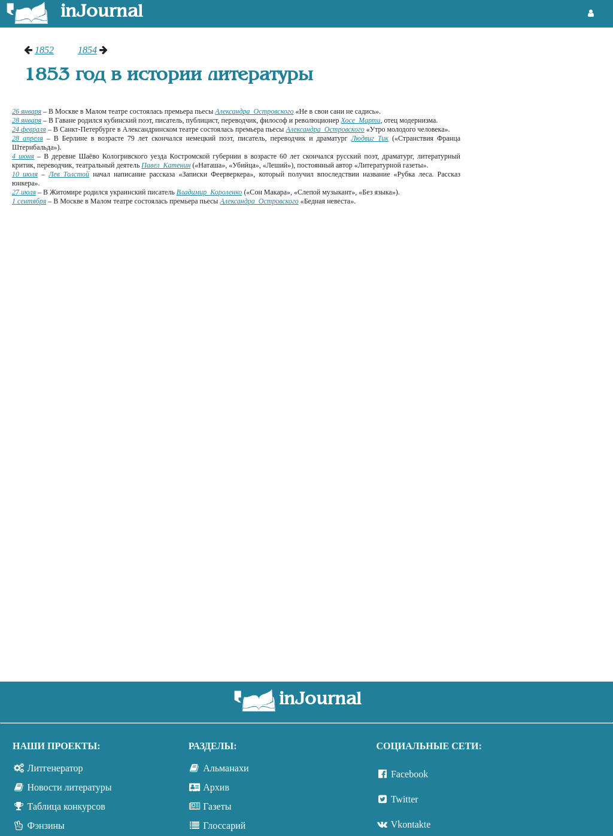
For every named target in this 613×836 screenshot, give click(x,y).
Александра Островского (254, 111)
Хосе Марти (361, 120)
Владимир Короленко (209, 192)
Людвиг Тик (370, 138)
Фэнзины (46, 825)
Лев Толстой (68, 174)
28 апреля (27, 138)
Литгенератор (55, 768)
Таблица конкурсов (66, 806)
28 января (26, 120)
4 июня (23, 156)
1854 (87, 50)
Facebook (409, 774)
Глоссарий (224, 825)
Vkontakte (411, 824)
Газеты (217, 806)
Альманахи (225, 768)
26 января (26, 111)
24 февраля (29, 129)
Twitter (404, 799)
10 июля (25, 174)
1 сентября (29, 201)
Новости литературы (70, 787)
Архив (216, 787)
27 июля (24, 192)
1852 (44, 50)
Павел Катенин (165, 165)
